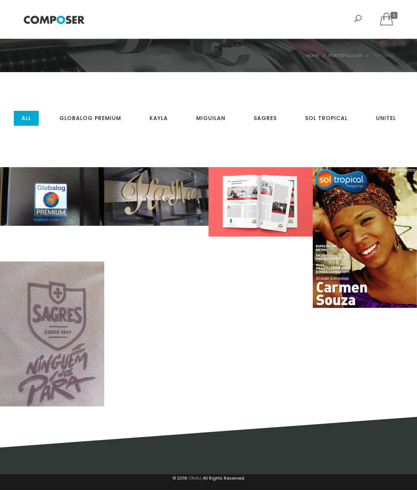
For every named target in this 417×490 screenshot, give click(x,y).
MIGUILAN (210, 118)
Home (312, 55)
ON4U (195, 478)
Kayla (158, 118)
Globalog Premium (90, 118)
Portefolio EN (345, 55)
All (26, 118)
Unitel (386, 118)
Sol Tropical (326, 118)
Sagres (265, 118)
